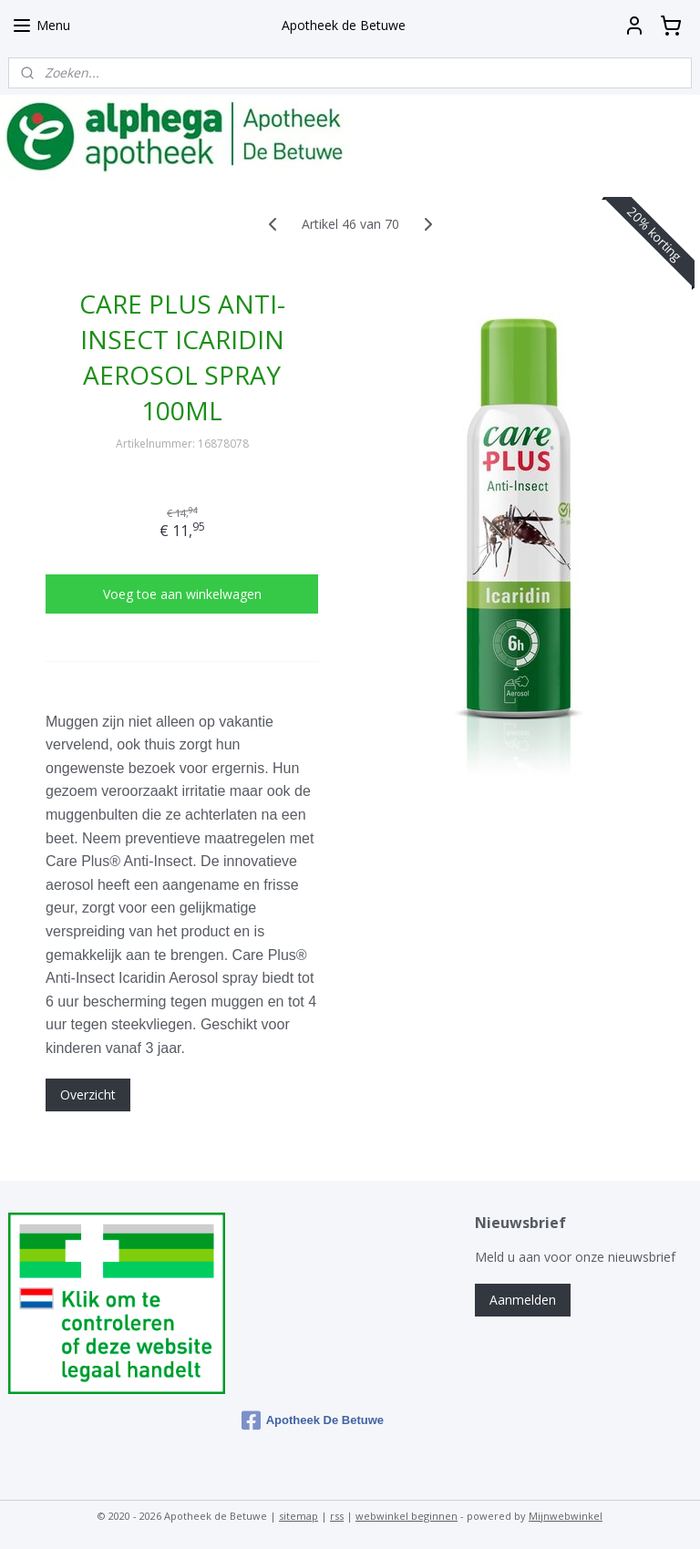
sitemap (298, 1516)
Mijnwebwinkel (565, 1516)
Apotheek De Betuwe (313, 1420)
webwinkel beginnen (406, 1516)
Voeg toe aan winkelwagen (182, 594)
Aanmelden (522, 1299)
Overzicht (88, 1094)
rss (337, 1516)
